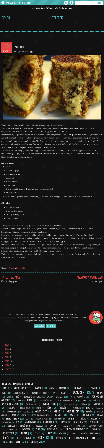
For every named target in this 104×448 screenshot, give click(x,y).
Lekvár (100, 415)
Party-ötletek (96, 422)
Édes (18, 268)
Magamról (11, 2)
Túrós (49, 433)
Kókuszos (86, 415)
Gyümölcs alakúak (10, 404)
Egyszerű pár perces (33, 396)
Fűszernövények (46, 400)
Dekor (5, 17)
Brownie (62, 388)
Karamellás (12, 411)
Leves (28, 418)
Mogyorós (58, 418)
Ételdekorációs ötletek (82, 438)
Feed (66, 3)
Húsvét (62, 407)
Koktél (23, 415)
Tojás (94, 429)
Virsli (74, 433)
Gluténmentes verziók (67, 400)
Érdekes (59, 438)
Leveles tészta (12, 418)
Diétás (9, 397)
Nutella (64, 422)
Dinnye (100, 392)
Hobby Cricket (25, 408)
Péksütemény (25, 425)
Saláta (65, 425)
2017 (7, 353)
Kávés (72, 415)
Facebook (71, 3)
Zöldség (5, 438)
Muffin (71, 418)
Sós (38, 429)
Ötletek (57, 17)
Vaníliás (62, 433)
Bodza (51, 388)
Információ (77, 408)
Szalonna (78, 425)
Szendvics (10, 429)
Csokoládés (19, 392)
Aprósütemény (21, 388)
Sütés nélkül (53, 429)
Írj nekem (51, 326)
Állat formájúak (24, 438)
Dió (17, 396)
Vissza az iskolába (89, 433)
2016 (7, 357)
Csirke (4, 392)
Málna (94, 418)
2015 (7, 361)
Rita (26, 52)
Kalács (23, 268)
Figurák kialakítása (78, 396)
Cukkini (35, 392)
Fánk (19, 400)
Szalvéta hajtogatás (95, 426)
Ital (88, 407)
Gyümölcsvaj (31, 404)
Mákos (83, 418)
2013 (7, 369)
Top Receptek (23, 2)
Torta (24, 433)
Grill (85, 400)
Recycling (40, 425)
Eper (49, 396)
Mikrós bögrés (42, 418)
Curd (45, 393)
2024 (7, 345)
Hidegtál (11, 407)
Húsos (50, 407)
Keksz (57, 411)
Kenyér (89, 411)
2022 (7, 349)
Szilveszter (24, 429)
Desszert (12, 268)
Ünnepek (35, 442)
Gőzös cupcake (69, 404)
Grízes (95, 400)
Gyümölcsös (49, 404)
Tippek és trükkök (75, 429)
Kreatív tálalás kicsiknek (40, 415)
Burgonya (76, 388)
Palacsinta (78, 422)
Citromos (92, 388)
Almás (4, 388)
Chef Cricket (2, 2)
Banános (39, 388)
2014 (7, 365)
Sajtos (53, 425)
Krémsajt (59, 415)
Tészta (37, 433)
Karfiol (27, 411)
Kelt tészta (73, 411)
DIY (54, 392)
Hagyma (84, 404)
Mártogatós (6, 422)
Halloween (98, 404)
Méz (17, 422)
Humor (38, 408)
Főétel (30, 400)
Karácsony (41, 411)
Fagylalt (59, 396)
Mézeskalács (30, 422)
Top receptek (7, 433)
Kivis (14, 415)
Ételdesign (6, 441)
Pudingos (11, 425)
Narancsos (48, 422)
